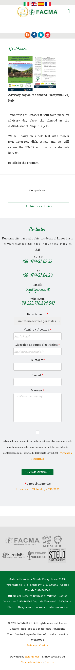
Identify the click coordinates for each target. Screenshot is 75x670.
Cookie (43, 645)
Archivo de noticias (38, 206)
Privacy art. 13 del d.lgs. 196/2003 (37, 489)
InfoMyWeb (32, 656)
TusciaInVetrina (31, 662)
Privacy (32, 645)
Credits (49, 662)
